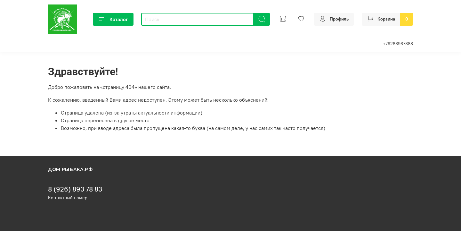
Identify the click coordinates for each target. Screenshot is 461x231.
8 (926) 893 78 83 (75, 189)
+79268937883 (398, 44)
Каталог (113, 19)
